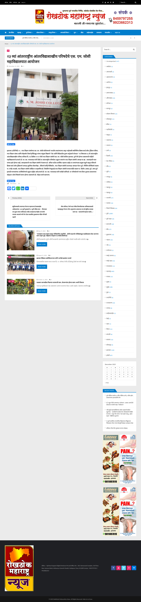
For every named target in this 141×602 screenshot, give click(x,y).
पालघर (108, 203)
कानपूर (108, 108)
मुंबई (13, 281)
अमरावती (109, 72)
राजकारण (98, 33)
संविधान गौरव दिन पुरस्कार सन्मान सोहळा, (117, 428)
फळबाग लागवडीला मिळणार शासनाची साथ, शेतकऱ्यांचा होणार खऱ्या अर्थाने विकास (60, 282)
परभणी (108, 198)
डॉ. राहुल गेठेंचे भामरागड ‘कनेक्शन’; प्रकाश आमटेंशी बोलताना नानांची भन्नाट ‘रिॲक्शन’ (119, 404)
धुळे (107, 171)
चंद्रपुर (108, 135)
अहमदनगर (109, 77)
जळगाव (108, 140)
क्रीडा (10, 2)
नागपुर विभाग (52, 33)
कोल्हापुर (109, 119)
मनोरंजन (15, 2)
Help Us (23, 2)
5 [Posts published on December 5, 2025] (123, 370)
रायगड (108, 308)
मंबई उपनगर (110, 256)
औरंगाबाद (109, 98)
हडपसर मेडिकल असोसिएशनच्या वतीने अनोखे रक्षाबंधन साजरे (54, 258)
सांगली (108, 334)
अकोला (108, 66)
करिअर (6, 2)
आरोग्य (108, 82)
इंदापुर (108, 87)
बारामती (108, 224)
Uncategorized (111, 61)
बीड (107, 229)
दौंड (107, 166)
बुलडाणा (108, 235)
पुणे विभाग (28, 33)
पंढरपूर (108, 187)
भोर (107, 245)
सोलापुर (108, 345)
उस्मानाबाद (109, 93)
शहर (107, 324)
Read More (42, 244)
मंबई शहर (109, 261)
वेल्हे (107, 319)
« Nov (107, 383)
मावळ (108, 277)
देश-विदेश (11, 33)
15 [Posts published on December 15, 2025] (107, 374)
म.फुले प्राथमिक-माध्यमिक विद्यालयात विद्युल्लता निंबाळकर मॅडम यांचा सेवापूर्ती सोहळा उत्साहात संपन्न (119, 422)
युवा (19, 2)
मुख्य (107, 282)
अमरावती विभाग (64, 33)
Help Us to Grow (87, 599)
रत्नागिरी (108, 298)
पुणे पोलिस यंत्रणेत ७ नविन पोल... (30, 38)
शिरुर (108, 329)
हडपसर (108, 350)
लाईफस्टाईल (90, 33)
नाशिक (108, 182)
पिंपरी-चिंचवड (110, 208)
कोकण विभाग (40, 33)
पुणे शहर (108, 219)
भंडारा (108, 240)
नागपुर (108, 177)
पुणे (8, 51)
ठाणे (107, 150)
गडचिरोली (109, 129)
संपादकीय (107, 33)
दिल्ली (108, 156)
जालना (108, 145)
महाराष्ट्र (19, 33)
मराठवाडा (109, 266)
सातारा (108, 340)
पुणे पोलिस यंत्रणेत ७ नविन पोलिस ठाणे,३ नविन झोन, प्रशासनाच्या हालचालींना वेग (119, 397)
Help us (117, 33)
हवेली (108, 355)
